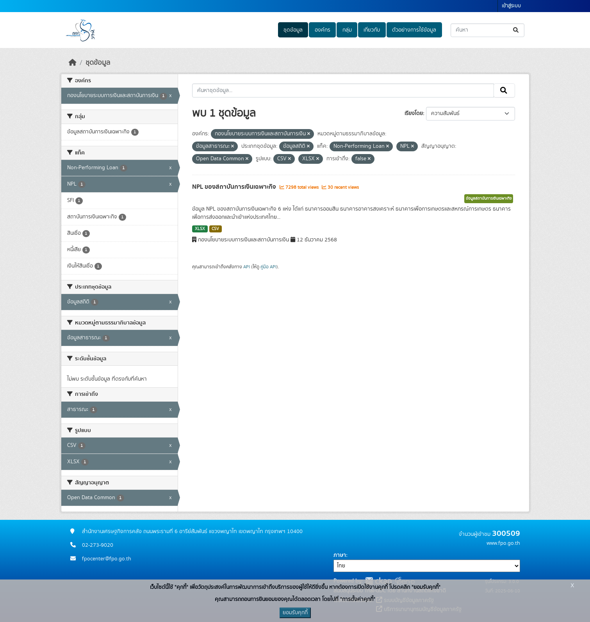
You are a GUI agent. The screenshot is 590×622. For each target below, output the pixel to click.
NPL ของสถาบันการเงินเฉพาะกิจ (235, 187)
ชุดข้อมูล (293, 30)
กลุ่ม (347, 30)
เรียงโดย (414, 113)
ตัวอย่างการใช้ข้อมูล (414, 30)
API (246, 266)
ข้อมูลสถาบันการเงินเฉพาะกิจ (489, 198)
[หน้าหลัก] (73, 63)
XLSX (200, 229)
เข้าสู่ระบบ (511, 6)
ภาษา (339, 555)
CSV (215, 229)
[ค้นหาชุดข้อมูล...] (487, 30)
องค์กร (322, 30)
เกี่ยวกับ (372, 30)
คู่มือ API (268, 266)
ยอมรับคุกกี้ (295, 613)
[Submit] (516, 30)
